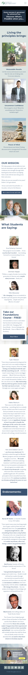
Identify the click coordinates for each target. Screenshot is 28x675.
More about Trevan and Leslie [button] (11, 192)
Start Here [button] (14, 337)
